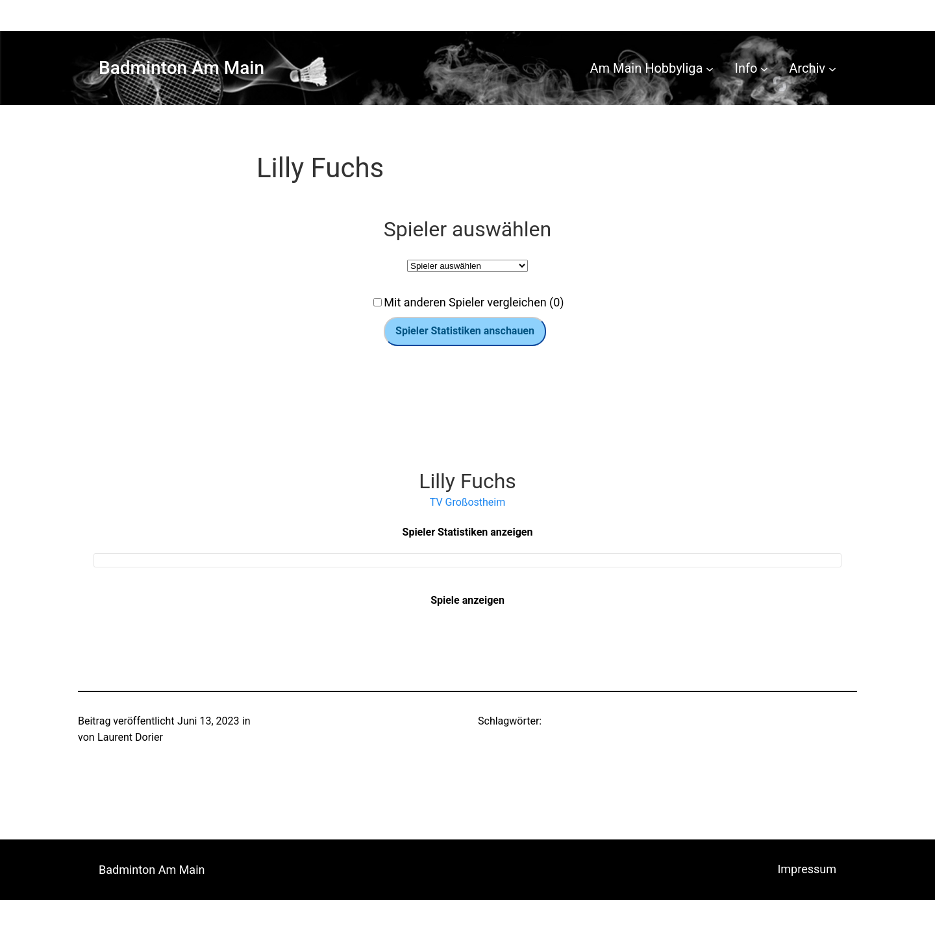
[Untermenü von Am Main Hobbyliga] (710, 68)
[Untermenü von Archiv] (832, 68)
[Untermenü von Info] (764, 68)
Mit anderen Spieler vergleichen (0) (474, 302)
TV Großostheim (467, 502)
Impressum (806, 869)
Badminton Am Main (181, 68)
